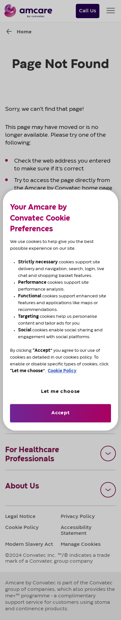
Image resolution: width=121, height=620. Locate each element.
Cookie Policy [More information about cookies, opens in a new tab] (62, 371)
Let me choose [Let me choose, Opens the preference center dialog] (60, 391)
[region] (60, 310)
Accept (60, 413)
